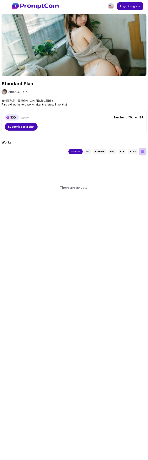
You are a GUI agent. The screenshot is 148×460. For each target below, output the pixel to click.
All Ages (75, 151)
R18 (122, 151)
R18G (133, 151)
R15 (112, 151)
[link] (35, 6)
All (87, 151)
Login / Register (130, 6)
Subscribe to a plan (21, 126)
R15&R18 (99, 151)
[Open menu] (7, 6)
